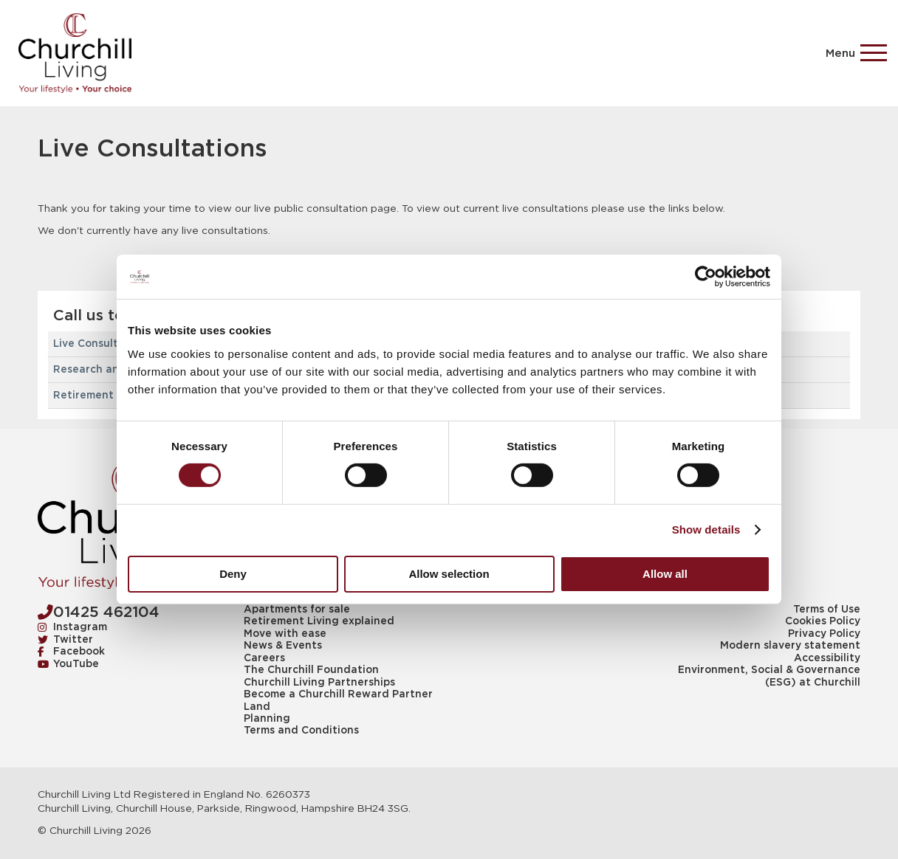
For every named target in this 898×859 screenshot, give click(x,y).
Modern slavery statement (790, 645)
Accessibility (827, 658)
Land (257, 707)
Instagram (72, 627)
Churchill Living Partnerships (319, 682)
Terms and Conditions (301, 730)
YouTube (68, 664)
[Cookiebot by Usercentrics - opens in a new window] (705, 277)
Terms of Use (826, 609)
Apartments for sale (297, 609)
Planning (267, 718)
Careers (264, 658)
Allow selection (448, 574)
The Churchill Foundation (311, 670)
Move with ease (285, 633)
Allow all (665, 574)
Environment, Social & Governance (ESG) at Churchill (769, 676)
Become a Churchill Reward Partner (338, 694)
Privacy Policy (824, 633)
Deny (233, 574)
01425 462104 (99, 612)
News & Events (283, 645)
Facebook (71, 651)
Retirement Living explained (319, 621)
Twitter (65, 640)
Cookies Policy (822, 621)
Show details (706, 529)
